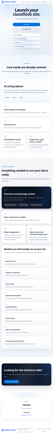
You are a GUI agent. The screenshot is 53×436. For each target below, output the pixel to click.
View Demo (26, 24)
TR (49, 2)
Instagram (26, 432)
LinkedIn (21, 432)
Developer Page (26, 29)
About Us (38, 2)
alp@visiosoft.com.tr (26, 415)
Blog (33, 2)
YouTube (32, 432)
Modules (29, 2)
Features (23, 2)
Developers (44, 2)
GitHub (43, 431)
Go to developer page (12, 381)
